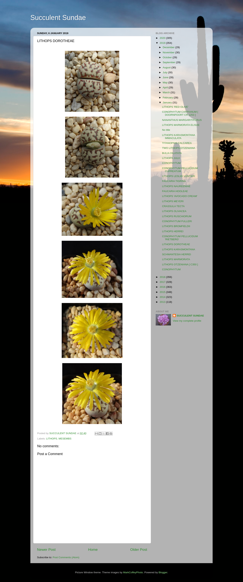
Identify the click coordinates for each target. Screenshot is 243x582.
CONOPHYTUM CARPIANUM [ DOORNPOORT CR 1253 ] (180, 113)
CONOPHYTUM (171, 163)
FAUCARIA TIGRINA (174, 181)
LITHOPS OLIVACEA (174, 211)
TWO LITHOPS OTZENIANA (178, 148)
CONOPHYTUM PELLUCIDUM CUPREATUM (180, 170)
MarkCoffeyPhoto (133, 572)
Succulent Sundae (58, 18)
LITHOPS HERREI (173, 231)
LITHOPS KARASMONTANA (178, 249)
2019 (163, 42)
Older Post (138, 550)
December (169, 47)
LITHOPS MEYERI (173, 201)
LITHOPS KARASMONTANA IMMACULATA (178, 137)
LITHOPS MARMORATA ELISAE (181, 125)
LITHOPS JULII (171, 158)
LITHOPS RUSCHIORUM (177, 216)
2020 (163, 38)
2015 (163, 292)
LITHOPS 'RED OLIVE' (175, 106)
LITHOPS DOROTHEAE (176, 244)
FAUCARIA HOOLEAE (175, 191)
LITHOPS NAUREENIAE (176, 186)
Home (93, 550)
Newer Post (46, 550)
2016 (163, 286)
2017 (163, 282)
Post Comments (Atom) (66, 557)
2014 (163, 297)
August (167, 67)
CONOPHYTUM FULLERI (177, 221)
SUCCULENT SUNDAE (190, 315)
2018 (163, 277)
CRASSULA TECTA (173, 206)
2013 (163, 302)
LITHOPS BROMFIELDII (176, 226)
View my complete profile (187, 320)
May (165, 82)
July (165, 72)
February (168, 97)
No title (166, 129)
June (166, 77)
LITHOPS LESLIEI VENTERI (178, 176)
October (168, 57)
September (169, 62)
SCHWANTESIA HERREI (176, 254)
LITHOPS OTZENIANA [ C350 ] (180, 264)
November (169, 52)
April (166, 87)
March (166, 92)
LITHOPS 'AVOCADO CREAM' (179, 196)
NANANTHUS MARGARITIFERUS (182, 120)
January (168, 102)
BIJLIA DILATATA (172, 153)
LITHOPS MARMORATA (176, 259)
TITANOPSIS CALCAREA (177, 143)
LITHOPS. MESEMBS (58, 438)
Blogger (163, 572)
